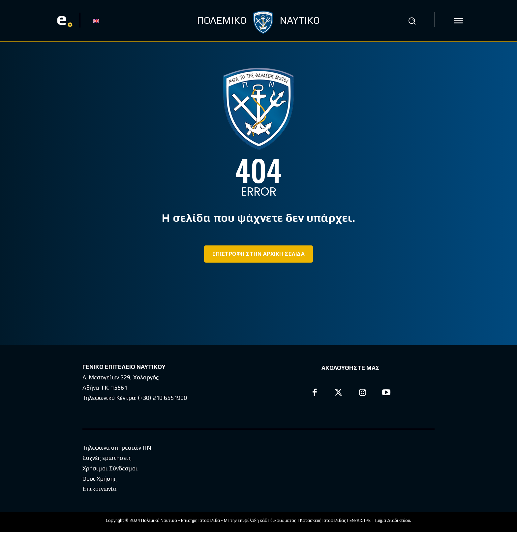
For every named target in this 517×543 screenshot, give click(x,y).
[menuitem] (96, 20)
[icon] (458, 21)
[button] (412, 21)
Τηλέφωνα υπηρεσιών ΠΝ (116, 458)
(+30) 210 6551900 (162, 397)
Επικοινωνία (99, 499)
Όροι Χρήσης (99, 489)
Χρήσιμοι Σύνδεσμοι (110, 479)
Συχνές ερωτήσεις (107, 468)
